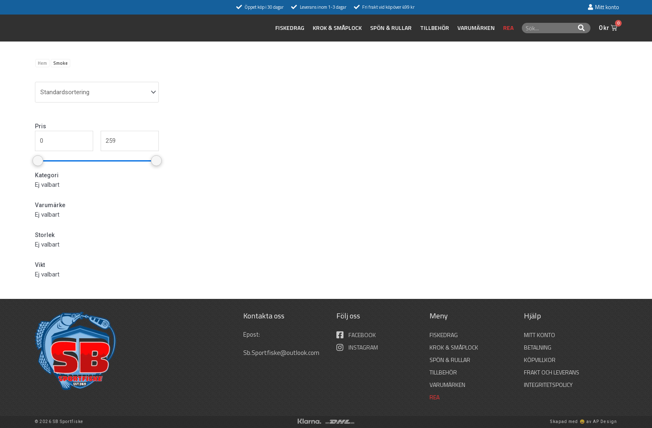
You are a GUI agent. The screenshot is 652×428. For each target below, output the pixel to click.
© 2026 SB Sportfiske (59, 421)
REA (508, 28)
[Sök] (581, 28)
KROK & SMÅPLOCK (337, 28)
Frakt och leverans (551, 372)
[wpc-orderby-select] (97, 92)
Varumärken (476, 28)
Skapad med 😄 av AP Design (583, 421)
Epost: (252, 334)
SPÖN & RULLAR (391, 28)
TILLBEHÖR (434, 28)
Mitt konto (539, 334)
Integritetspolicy (548, 384)
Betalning (537, 347)
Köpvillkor (540, 359)
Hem (42, 63)
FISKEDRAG (289, 28)
